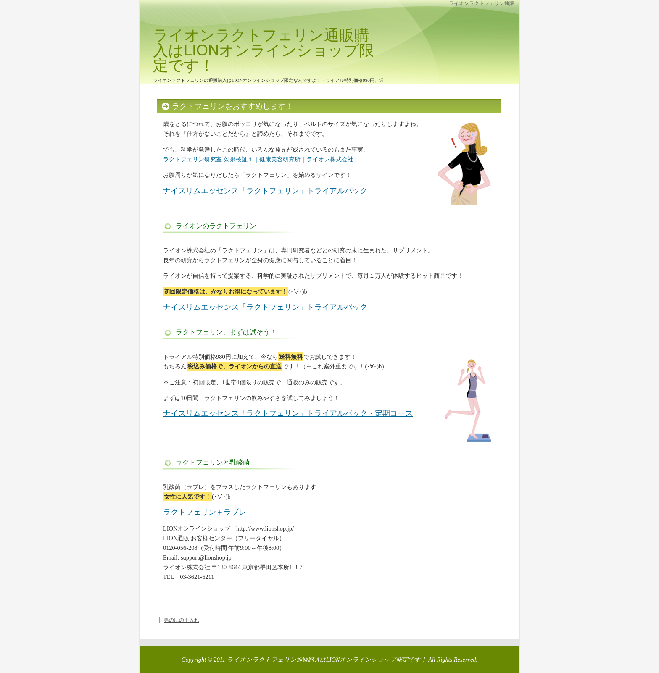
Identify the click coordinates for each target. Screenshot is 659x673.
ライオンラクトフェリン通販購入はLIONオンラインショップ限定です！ (263, 50)
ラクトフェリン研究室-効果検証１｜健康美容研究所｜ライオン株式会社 (258, 159)
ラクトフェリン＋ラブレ (204, 512)
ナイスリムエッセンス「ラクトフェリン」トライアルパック (265, 191)
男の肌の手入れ (181, 620)
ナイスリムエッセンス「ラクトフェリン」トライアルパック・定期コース (288, 413)
